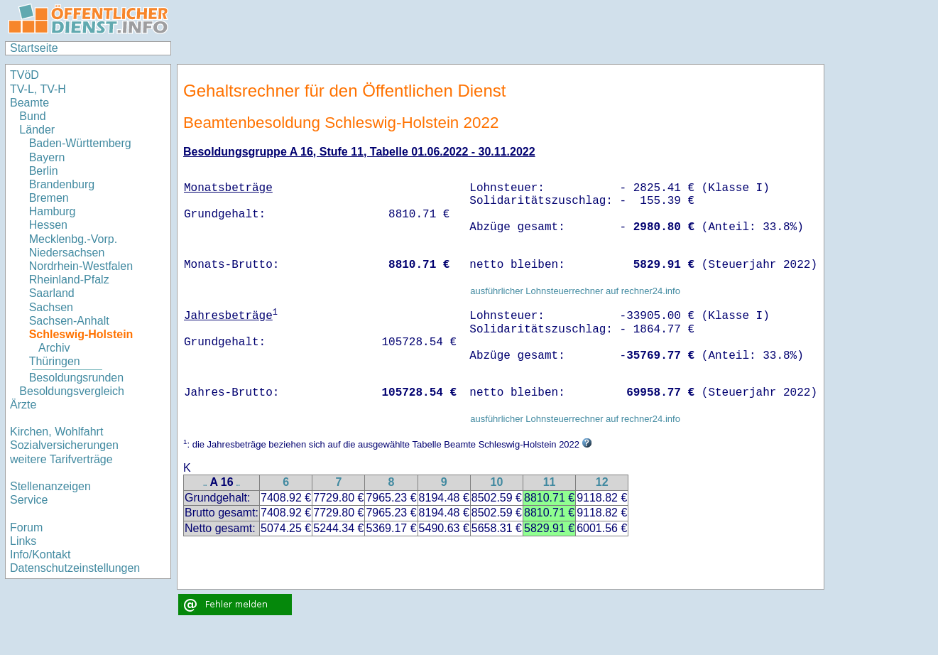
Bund (32, 116)
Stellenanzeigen (50, 486)
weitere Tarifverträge (61, 459)
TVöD (24, 75)
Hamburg (52, 211)
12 (602, 482)
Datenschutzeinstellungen (75, 568)
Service (29, 500)
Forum (26, 527)
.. (205, 483)
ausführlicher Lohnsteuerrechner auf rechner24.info (575, 291)
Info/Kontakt (40, 554)
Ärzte (23, 405)
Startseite (34, 48)
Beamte (29, 103)
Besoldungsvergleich (71, 391)
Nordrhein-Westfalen (81, 266)
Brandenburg (62, 184)
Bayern (47, 157)
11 (549, 482)
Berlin (43, 171)
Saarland (52, 293)
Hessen (48, 225)
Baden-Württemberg (80, 143)
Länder (37, 130)
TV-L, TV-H (38, 89)
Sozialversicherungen (64, 445)
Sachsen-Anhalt (69, 321)
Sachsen (51, 307)
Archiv (54, 348)
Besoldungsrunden (76, 378)
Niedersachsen (67, 253)
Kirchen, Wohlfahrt (56, 432)
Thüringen (54, 361)
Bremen (49, 198)
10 (496, 482)
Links (23, 541)
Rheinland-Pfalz (69, 280)
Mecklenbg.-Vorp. (73, 239)
